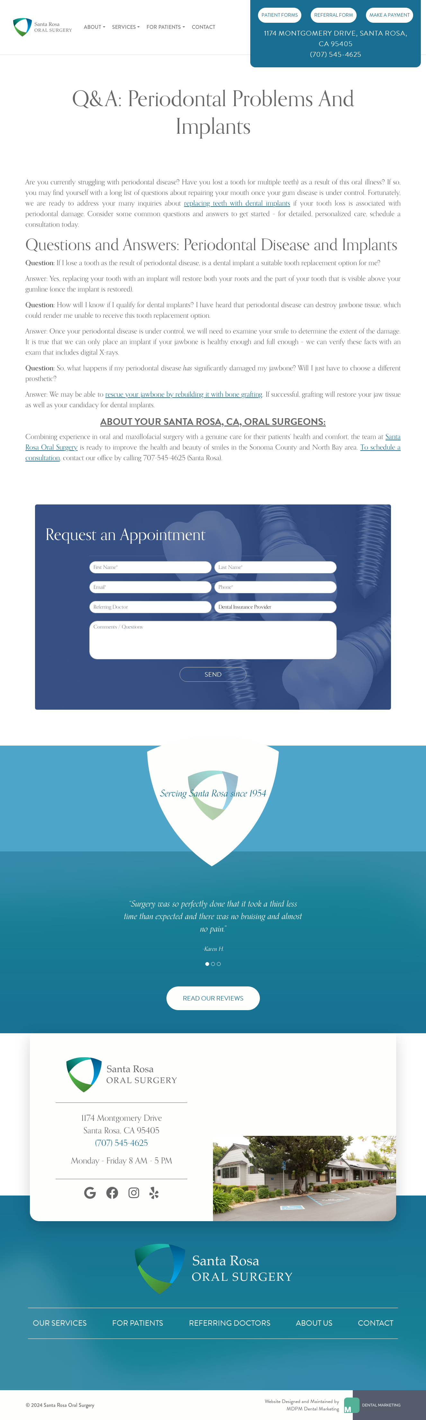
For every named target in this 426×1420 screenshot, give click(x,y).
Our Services (60, 1323)
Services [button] (124, 27)
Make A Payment (389, 15)
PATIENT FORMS (280, 15)
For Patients (137, 1323)
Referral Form (333, 15)
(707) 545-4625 (121, 1143)
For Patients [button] (163, 27)
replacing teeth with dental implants (237, 203)
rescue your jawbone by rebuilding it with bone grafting (183, 394)
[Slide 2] (213, 964)
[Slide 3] (219, 964)
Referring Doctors (230, 1323)
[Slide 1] (207, 964)
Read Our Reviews (213, 998)
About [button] (92, 27)
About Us (314, 1323)
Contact (203, 27)
